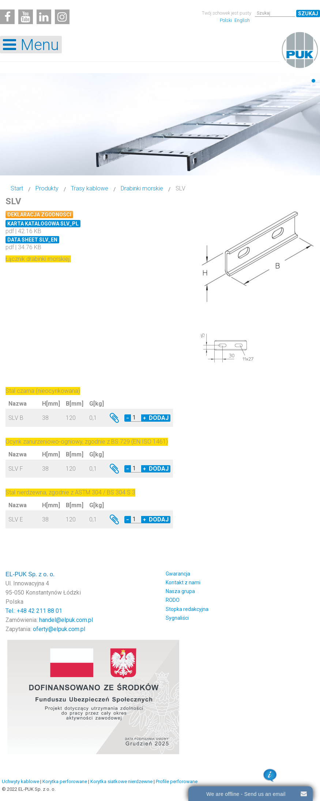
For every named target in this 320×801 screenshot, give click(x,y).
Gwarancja (178, 574)
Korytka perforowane (64, 781)
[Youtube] (25, 17)
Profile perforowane (176, 781)
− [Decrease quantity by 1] (127, 418)
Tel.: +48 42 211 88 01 (33, 610)
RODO (173, 600)
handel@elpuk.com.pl (66, 619)
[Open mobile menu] (31, 44)
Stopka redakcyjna (187, 609)
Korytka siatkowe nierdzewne (121, 781)
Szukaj (308, 13)
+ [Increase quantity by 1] (144, 418)
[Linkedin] (44, 17)
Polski (226, 20)
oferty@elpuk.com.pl (59, 629)
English (242, 20)
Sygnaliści (177, 618)
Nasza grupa (180, 591)
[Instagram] (62, 17)
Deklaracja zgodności (39, 214)
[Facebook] (7, 17)
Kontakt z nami (183, 582)
